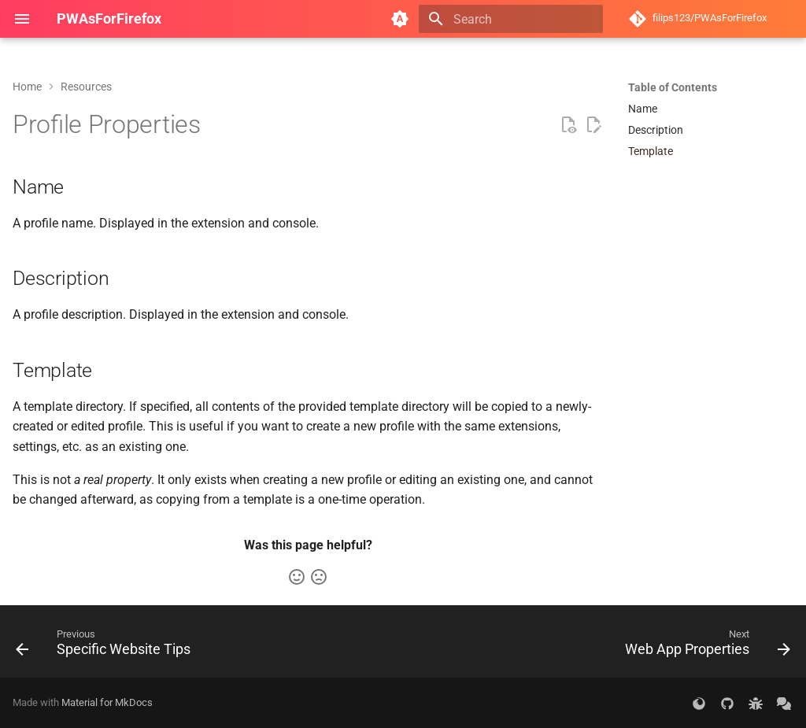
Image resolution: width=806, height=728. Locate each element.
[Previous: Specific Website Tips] (106, 646)
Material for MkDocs (107, 702)
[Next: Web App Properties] (704, 646)
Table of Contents (672, 87)
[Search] (511, 19)
